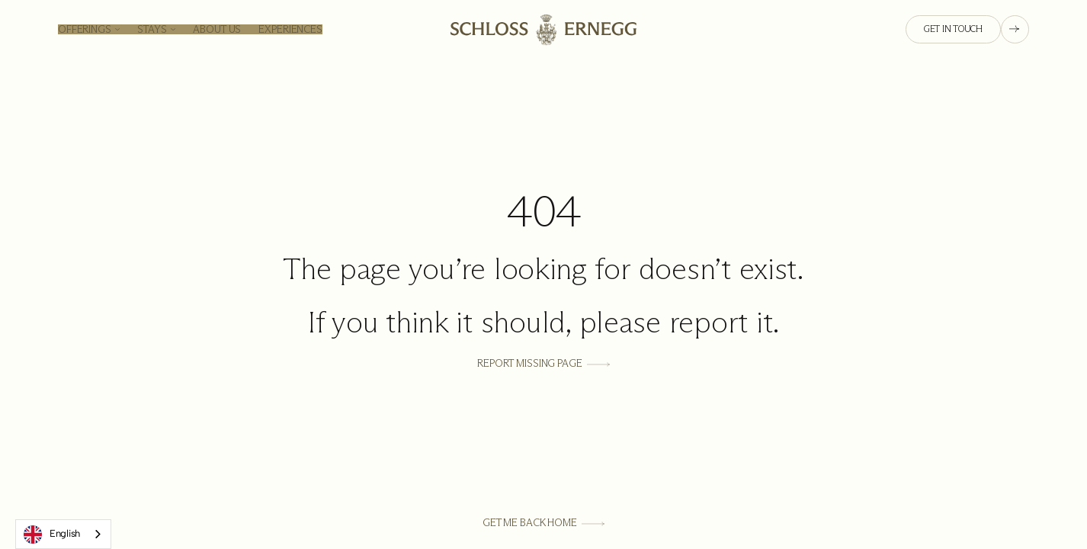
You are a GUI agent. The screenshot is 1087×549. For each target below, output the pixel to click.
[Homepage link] (543, 30)
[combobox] (63, 534)
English (52, 534)
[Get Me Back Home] (543, 524)
